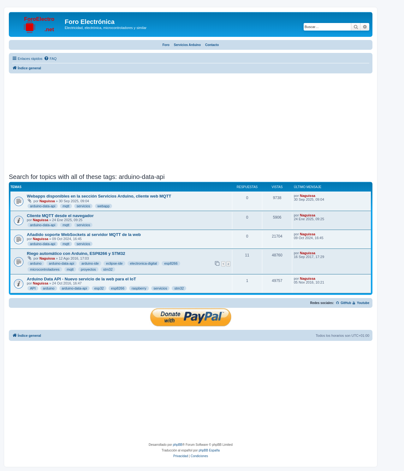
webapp (104, 206)
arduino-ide (90, 263)
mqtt (65, 206)
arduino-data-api (42, 206)
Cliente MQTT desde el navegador (60, 215)
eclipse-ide (114, 263)
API (33, 288)
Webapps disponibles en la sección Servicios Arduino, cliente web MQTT (99, 196)
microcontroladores (45, 269)
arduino (36, 263)
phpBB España (209, 450)
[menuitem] (50, 58)
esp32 (99, 288)
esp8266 (170, 263)
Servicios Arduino (187, 45)
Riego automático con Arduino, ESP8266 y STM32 (76, 253)
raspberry (139, 288)
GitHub (343, 303)
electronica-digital (143, 263)
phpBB (177, 444)
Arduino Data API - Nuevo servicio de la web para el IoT (81, 279)
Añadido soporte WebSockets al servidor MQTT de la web (84, 234)
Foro (166, 45)
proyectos (88, 269)
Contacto (212, 45)
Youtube (360, 303)
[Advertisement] (190, 124)
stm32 (108, 269)
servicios (83, 206)
